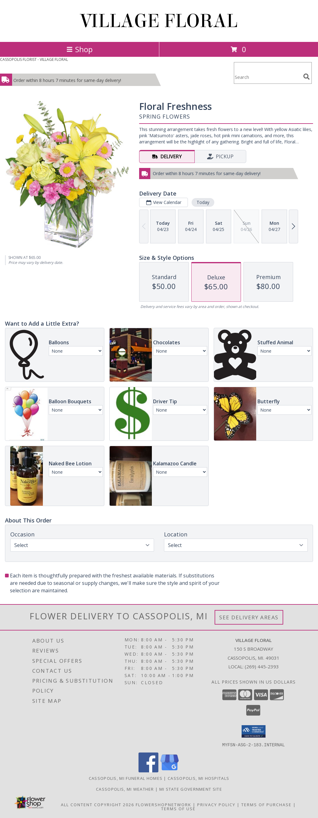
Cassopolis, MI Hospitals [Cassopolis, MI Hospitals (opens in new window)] (198, 778)
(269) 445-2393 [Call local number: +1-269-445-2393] (262, 666)
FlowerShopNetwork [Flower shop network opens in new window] (163, 804)
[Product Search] (267, 77)
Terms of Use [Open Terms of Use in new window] (178, 808)
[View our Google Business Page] (169, 770)
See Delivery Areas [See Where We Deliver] (249, 617)
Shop (79, 49)
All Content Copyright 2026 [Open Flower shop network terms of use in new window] (97, 804)
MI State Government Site (190, 789)
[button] (254, 731)
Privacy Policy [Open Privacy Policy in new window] (216, 804)
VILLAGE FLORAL (159, 21)
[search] (306, 76)
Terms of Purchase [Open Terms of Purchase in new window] (266, 804)
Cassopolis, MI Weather (125, 789)
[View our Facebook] (148, 770)
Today (203, 202)
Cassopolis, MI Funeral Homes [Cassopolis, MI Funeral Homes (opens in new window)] (125, 778)
